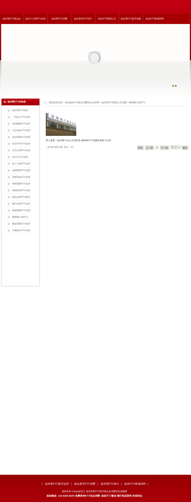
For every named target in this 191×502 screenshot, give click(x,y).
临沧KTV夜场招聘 (155, 18)
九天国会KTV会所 (21, 130)
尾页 (185, 148)
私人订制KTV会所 (21, 163)
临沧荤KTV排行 (110, 483)
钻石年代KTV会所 (21, 143)
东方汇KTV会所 (20, 157)
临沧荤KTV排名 (20, 110)
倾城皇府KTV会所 (21, 190)
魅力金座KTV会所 (21, 203)
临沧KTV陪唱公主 (107, 18)
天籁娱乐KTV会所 (21, 230)
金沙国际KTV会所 (21, 137)
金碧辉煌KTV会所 (21, 170)
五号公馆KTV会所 (21, 150)
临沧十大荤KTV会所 (35, 18)
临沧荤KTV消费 (59, 18)
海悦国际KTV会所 (21, 183)
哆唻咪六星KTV (20, 217)
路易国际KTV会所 (21, 210)
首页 (140, 148)
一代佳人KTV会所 (21, 117)
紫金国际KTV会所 (21, 223)
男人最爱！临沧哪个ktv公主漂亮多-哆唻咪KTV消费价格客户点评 (78, 140)
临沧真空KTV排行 (83, 18)
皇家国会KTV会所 (21, 177)
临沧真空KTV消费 (84, 483)
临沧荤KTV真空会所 (57, 483)
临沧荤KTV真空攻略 (131, 18)
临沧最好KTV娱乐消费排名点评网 (82, 102)
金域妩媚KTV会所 (21, 123)
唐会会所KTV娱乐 (21, 197)
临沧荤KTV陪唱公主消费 (114, 102)
